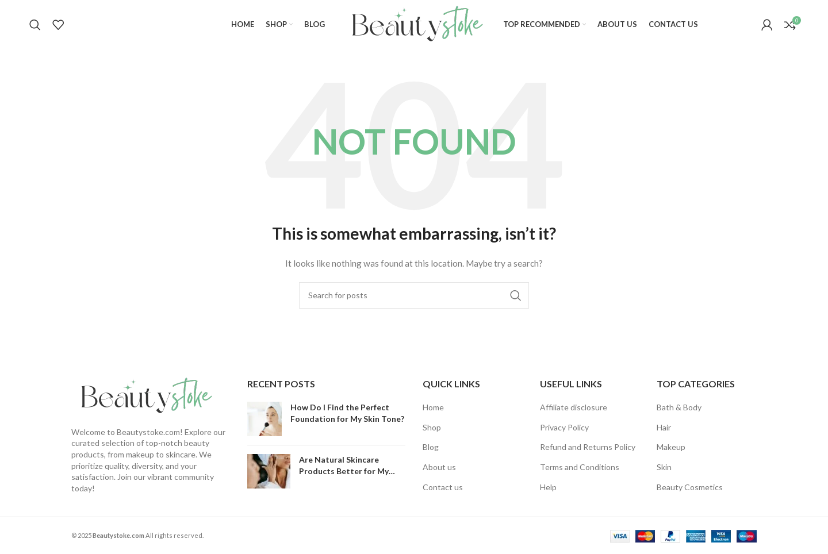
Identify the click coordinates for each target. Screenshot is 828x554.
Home (433, 407)
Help (548, 487)
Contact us (443, 487)
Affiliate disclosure (573, 407)
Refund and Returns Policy (587, 447)
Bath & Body (679, 407)
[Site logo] (414, 23)
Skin (664, 467)
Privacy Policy (564, 427)
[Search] (35, 24)
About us (439, 467)
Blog (431, 447)
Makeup (671, 447)
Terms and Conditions (579, 467)
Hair (664, 427)
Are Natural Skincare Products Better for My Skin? (344, 471)
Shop (432, 427)
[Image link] (143, 395)
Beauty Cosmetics (690, 487)
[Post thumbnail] (264, 419)
